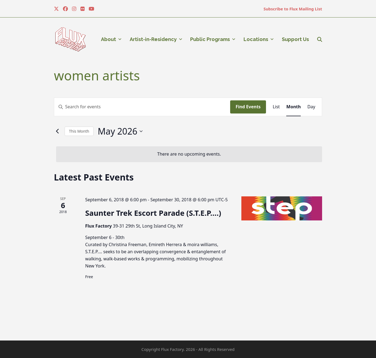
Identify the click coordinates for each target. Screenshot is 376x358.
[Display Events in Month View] (293, 107)
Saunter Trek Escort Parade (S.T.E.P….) (153, 213)
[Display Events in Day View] (311, 107)
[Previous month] (57, 131)
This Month (79, 131)
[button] (319, 39)
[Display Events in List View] (276, 107)
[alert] (189, 154)
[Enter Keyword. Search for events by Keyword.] (142, 107)
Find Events (248, 107)
